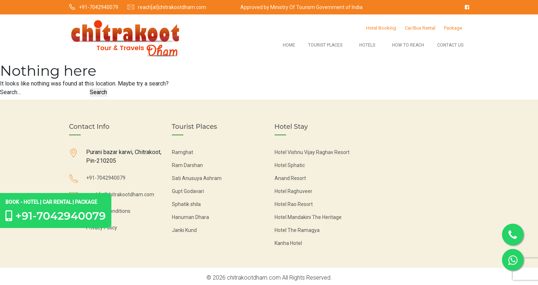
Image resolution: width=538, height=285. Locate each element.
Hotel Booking (381, 28)
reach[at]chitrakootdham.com (172, 7)
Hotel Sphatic (290, 165)
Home (289, 45)
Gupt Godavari (188, 191)
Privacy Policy (101, 228)
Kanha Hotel (288, 243)
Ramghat (182, 152)
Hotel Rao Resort (294, 204)
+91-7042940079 (98, 7)
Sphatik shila (186, 204)
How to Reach (408, 45)
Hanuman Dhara (190, 217)
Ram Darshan (187, 165)
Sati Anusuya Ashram (197, 178)
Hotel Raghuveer (293, 191)
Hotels (367, 45)
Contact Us (450, 45)
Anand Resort (290, 178)
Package (453, 28)
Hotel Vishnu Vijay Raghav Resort (312, 152)
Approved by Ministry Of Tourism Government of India (301, 7)
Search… (10, 92)
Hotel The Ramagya (297, 230)
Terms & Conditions (108, 211)
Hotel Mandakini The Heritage (308, 217)
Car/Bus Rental (420, 28)
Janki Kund (184, 230)
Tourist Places (325, 45)
